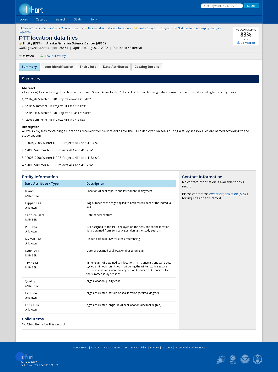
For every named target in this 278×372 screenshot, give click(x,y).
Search (60, 19)
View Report (248, 42)
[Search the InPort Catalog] (222, 6)
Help (93, 19)
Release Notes (112, 347)
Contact (95, 347)
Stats (78, 19)
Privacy (154, 347)
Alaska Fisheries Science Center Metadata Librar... (52, 28)
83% (245, 34)
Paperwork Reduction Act (190, 347)
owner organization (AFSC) (228, 194)
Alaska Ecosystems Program (154, 28)
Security (167, 347)
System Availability (136, 347)
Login (23, 19)
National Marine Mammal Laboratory (109, 28)
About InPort (80, 347)
